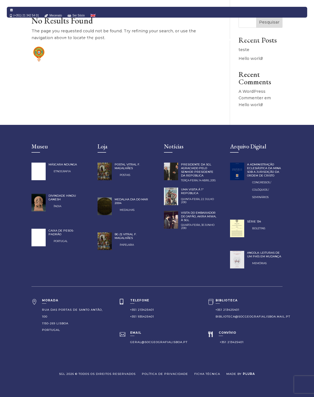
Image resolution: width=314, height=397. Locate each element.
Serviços (251, 40)
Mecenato (55, 15)
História (63, 40)
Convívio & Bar (220, 40)
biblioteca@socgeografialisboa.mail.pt (253, 316)
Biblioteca (166, 40)
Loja (194, 40)
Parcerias (65, 61)
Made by (240, 374)
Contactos (93, 61)
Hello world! (251, 104)
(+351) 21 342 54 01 (26, 15)
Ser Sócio (78, 15)
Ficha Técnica (207, 374)
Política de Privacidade (165, 374)
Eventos (109, 40)
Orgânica (134, 40)
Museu (85, 40)
